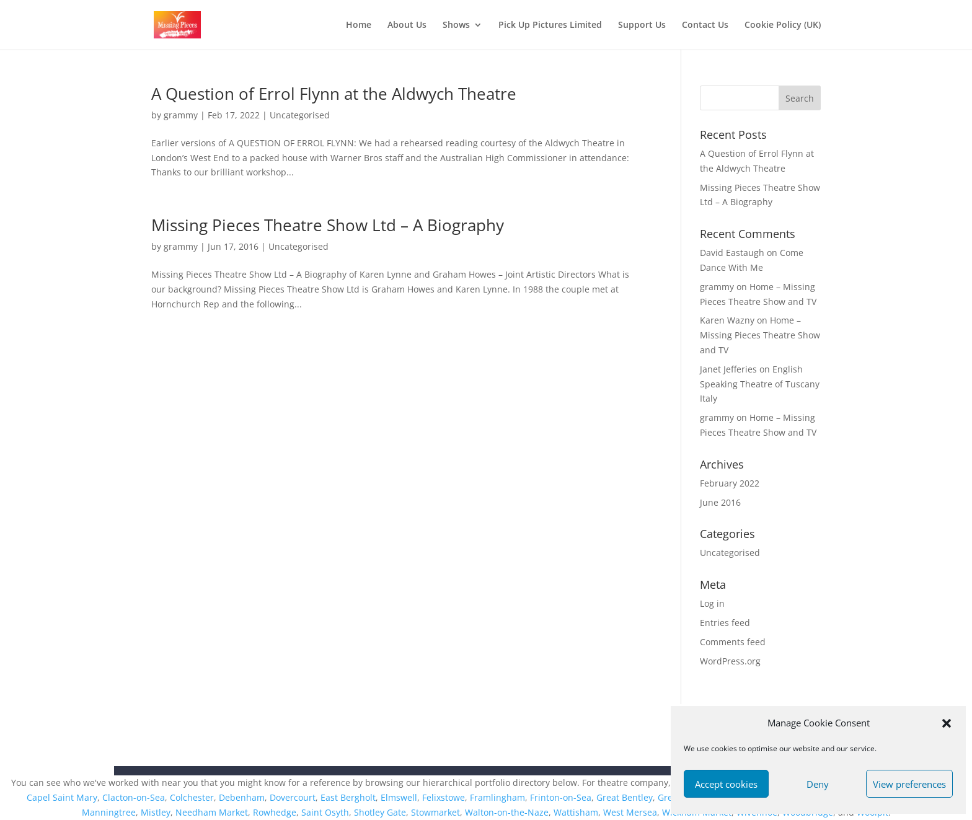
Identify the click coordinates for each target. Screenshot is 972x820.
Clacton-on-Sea (133, 797)
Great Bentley (624, 797)
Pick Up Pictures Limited (550, 25)
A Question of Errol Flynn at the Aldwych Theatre (333, 93)
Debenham (242, 797)
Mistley (155, 812)
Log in (712, 603)
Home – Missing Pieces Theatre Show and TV (760, 335)
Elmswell (399, 797)
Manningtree (109, 812)
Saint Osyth (325, 812)
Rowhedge (274, 812)
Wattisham (576, 812)
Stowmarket (435, 812)
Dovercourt (293, 797)
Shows (456, 25)
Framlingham (497, 797)
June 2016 (720, 502)
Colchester (192, 797)
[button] (946, 723)
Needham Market (211, 812)
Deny (817, 784)
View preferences (909, 784)
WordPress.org (730, 661)
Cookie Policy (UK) (782, 25)
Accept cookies (726, 784)
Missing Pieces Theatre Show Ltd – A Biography (327, 225)
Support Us (642, 25)
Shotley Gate (380, 812)
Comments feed (733, 642)
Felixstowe (443, 797)
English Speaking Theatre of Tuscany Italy (760, 384)
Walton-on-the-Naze (507, 812)
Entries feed (725, 622)
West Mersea (630, 812)
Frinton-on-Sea (560, 797)
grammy (181, 115)
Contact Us (705, 25)
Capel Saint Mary (62, 797)
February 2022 (729, 483)
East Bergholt (348, 797)
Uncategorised (300, 115)
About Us (406, 25)
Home (358, 25)
